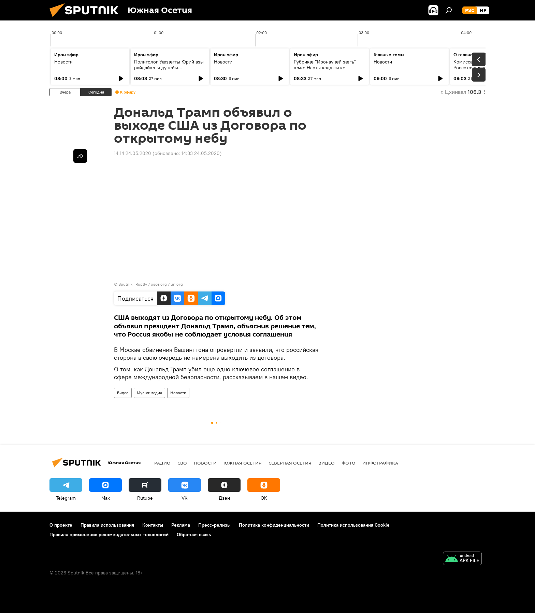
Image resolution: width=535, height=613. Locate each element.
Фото (349, 463)
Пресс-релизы (214, 525)
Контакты (152, 525)
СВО (182, 463)
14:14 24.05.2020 (132, 153)
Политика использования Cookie (353, 525)
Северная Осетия (290, 463)
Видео (123, 392)
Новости (63, 62)
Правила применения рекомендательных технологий (109, 534)
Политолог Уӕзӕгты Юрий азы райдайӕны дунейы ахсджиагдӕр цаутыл (169, 67)
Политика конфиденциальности (274, 525)
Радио (162, 463)
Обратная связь (194, 534)
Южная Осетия (242, 463)
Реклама (180, 525)
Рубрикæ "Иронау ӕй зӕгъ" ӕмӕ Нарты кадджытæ (325, 65)
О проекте (60, 525)
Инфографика (380, 463)
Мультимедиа (149, 392)
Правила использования (107, 525)
